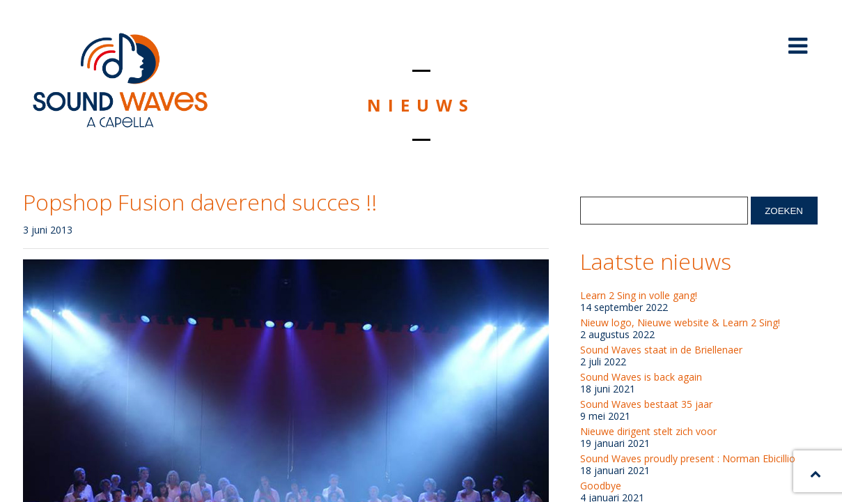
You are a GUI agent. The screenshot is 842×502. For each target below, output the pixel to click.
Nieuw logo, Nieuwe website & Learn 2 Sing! (680, 323)
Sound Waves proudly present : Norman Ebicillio (687, 459)
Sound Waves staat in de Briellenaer (661, 350)
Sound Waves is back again (641, 377)
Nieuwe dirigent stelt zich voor (648, 431)
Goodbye (600, 486)
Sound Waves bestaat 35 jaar (646, 404)
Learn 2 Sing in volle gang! (638, 295)
